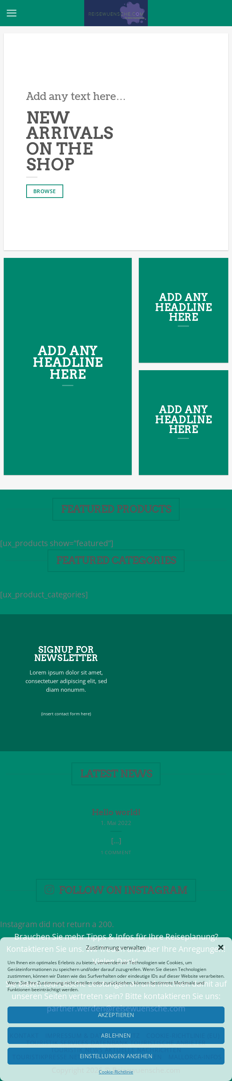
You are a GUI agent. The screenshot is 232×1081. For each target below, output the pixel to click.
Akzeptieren (116, 1014)
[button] (221, 947)
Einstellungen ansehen (116, 1056)
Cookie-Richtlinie (116, 1072)
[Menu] (11, 13)
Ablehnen (116, 1035)
